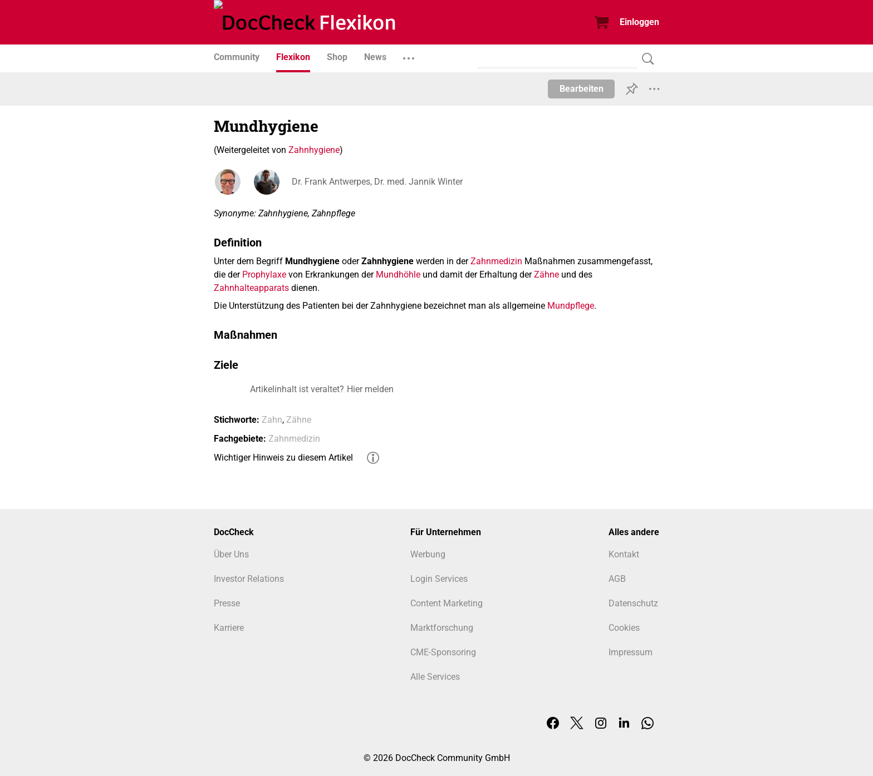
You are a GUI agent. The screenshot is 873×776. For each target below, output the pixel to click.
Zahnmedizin (496, 261)
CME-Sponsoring (443, 652)
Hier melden (370, 389)
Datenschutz (633, 603)
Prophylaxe (264, 274)
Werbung (427, 554)
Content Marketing (446, 603)
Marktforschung (441, 627)
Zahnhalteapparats (251, 288)
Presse (227, 603)
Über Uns (231, 554)
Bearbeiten (582, 88)
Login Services (439, 579)
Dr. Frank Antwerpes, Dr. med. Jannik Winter (377, 181)
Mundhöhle (398, 274)
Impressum (631, 652)
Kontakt (624, 554)
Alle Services (435, 676)
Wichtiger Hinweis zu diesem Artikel (283, 457)
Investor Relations (249, 579)
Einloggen (639, 22)
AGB (617, 579)
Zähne (546, 274)
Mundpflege (570, 305)
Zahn (272, 419)
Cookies (624, 627)
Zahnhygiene (314, 150)
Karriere (229, 627)
